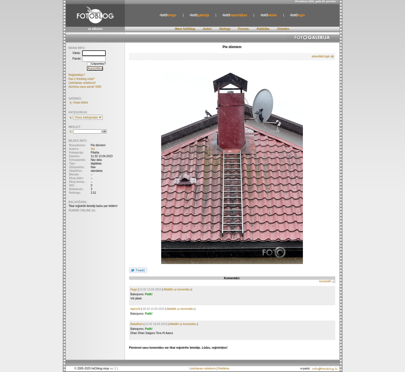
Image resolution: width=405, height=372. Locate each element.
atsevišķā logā (320, 56)
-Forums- (243, 28)
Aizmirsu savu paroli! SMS (85, 86)
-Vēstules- (283, 28)
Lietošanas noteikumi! (82, 82)
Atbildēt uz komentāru (177, 289)
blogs (167, 15)
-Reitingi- (225, 28)
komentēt (325, 281)
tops (297, 15)
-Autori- (207, 28)
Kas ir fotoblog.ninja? (82, 78)
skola (268, 15)
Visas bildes (80, 102)
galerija (199, 15)
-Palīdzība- (263, 28)
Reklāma (223, 368)
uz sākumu (95, 28)
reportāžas (234, 15)
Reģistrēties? (77, 74)
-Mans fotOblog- (185, 28)
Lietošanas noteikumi (202, 368)
